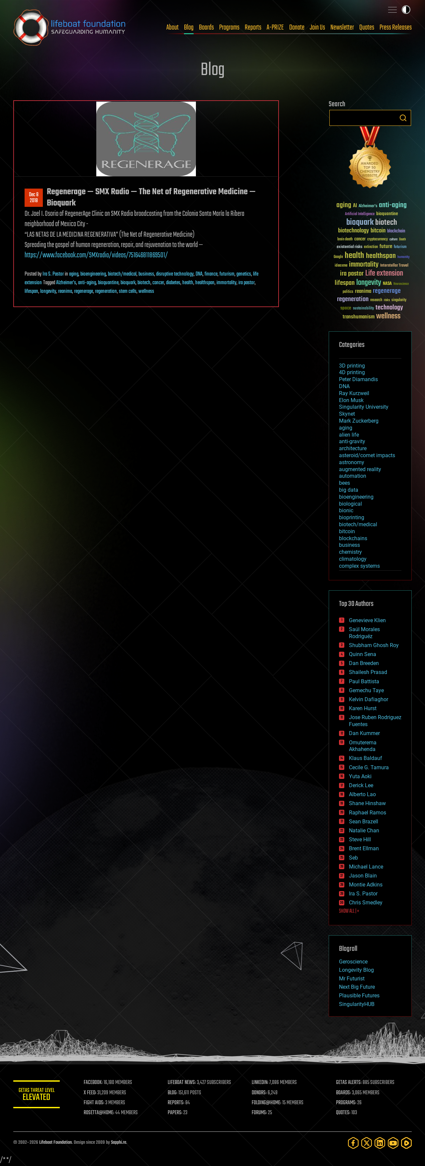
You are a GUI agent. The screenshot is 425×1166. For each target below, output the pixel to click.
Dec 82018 (34, 198)
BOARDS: (343, 1093)
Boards (206, 28)
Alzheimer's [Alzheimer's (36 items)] (368, 206)
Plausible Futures (359, 995)
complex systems (359, 566)
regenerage (83, 291)
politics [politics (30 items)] (348, 292)
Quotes (366, 28)
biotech (143, 283)
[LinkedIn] (380, 1143)
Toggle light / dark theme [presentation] (406, 9)
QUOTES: (343, 1113)
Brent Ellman (364, 848)
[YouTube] (393, 1143)
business (146, 274)
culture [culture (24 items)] (393, 239)
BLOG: (172, 1093)
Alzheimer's (66, 283)
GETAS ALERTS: (349, 1082)
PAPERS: (175, 1113)
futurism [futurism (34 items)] (400, 247)
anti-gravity (352, 441)
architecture (353, 448)
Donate (296, 28)
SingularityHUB (357, 1004)
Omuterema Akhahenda (363, 746)
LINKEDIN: (260, 1082)
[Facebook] (353, 1143)
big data (348, 490)
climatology (353, 559)
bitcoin (347, 531)
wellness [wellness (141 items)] (388, 316)
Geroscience (353, 961)
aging (73, 274)
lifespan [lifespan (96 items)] (345, 283)
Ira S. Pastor (53, 274)
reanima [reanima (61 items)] (363, 291)
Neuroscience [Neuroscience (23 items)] (401, 284)
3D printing (352, 366)
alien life (349, 435)
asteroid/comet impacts (367, 455)
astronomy (351, 462)
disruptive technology (175, 274)
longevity (48, 291)
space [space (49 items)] (345, 308)
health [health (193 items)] (354, 256)
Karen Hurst (363, 708)
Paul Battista (364, 681)
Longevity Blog (356, 970)
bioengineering (93, 274)
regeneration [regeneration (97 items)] (353, 299)
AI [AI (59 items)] (355, 206)
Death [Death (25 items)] (402, 239)
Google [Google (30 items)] (338, 257)
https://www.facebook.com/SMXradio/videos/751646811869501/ (96, 255)
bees (344, 483)
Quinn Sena (362, 654)
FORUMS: (259, 1113)
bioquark (128, 283)
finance (211, 274)
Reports (253, 28)
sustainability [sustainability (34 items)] (363, 308)
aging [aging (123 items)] (343, 205)
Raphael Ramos (367, 812)
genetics (243, 274)
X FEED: (90, 1093)
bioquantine (108, 283)
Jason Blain (363, 876)
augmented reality (360, 469)
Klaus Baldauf (365, 758)
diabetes (173, 283)
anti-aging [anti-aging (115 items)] (393, 205)
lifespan (31, 291)
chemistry (350, 552)
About (172, 28)
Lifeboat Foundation (55, 1142)
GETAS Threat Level (36, 1095)
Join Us (317, 28)
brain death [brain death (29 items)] (345, 239)
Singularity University (363, 407)
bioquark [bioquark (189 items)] (360, 222)
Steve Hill (360, 839)
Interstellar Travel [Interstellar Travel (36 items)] (394, 265)
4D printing (352, 372)
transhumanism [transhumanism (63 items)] (359, 317)
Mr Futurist (352, 978)
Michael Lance (366, 867)
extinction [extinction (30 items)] (371, 247)
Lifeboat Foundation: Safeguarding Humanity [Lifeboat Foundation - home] (69, 27)
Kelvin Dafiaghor (368, 699)
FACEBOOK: (93, 1082)
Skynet (347, 414)
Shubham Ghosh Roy (374, 645)
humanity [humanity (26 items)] (403, 257)
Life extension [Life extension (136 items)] (384, 273)
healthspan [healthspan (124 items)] (381, 256)
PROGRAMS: (346, 1103)
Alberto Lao (362, 794)
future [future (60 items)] (386, 246)
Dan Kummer (364, 733)
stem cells (127, 291)
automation (352, 476)
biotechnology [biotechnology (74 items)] (353, 230)
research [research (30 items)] (376, 300)
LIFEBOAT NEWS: (182, 1082)
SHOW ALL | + (349, 911)
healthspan (204, 283)
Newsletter (342, 28)
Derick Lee (361, 785)
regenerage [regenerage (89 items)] (387, 291)
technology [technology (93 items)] (389, 308)
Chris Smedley (365, 902)
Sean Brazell (363, 821)
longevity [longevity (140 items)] (368, 283)
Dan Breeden (364, 663)
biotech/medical (122, 274)
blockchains (353, 538)
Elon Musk (351, 400)
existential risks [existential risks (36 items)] (349, 247)
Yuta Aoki (360, 776)
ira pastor (246, 283)
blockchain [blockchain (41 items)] (396, 231)
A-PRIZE (275, 28)
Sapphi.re (118, 1142)
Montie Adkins (365, 884)
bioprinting (351, 517)
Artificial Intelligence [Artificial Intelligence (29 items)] (360, 214)
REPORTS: (176, 1103)
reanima (65, 291)
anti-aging (87, 283)
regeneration (106, 291)
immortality (226, 283)
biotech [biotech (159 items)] (386, 222)
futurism (226, 274)
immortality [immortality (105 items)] (364, 265)
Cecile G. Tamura (369, 767)
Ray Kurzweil (354, 393)
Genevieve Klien (367, 620)
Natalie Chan (364, 830)
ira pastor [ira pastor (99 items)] (352, 274)
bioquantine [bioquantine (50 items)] (387, 213)
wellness (146, 291)
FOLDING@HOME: (267, 1103)
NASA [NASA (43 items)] (387, 284)
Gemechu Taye (366, 690)
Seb (353, 858)
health (187, 283)
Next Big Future (357, 987)
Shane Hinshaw (367, 803)
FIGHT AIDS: (94, 1103)
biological (350, 504)
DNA (199, 274)
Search (403, 118)
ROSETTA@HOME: (99, 1113)
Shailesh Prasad (368, 672)
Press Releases (396, 28)
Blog (189, 28)
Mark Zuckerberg (359, 421)
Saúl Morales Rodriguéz (364, 632)
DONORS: (259, 1093)
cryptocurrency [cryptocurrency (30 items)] (377, 239)
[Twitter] (366, 1143)
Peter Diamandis (358, 379)
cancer (158, 283)
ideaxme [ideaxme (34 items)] (341, 266)
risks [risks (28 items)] (387, 300)
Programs (229, 28)
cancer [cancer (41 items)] (360, 239)
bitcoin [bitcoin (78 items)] (378, 230)
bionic (346, 510)
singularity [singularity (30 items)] (398, 300)
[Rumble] (406, 1143)
